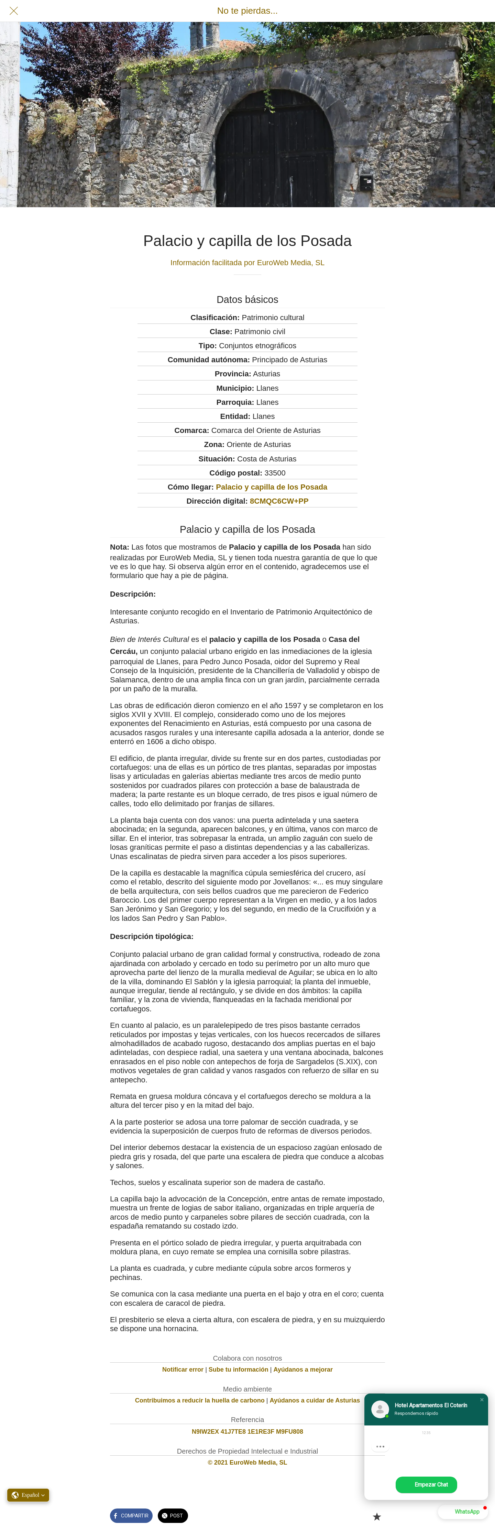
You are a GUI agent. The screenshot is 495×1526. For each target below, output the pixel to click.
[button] (481, 1399)
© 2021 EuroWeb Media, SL (247, 1462)
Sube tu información (238, 1369)
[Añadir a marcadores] (376, 1516)
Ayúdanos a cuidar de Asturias (315, 1400)
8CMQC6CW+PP (279, 501)
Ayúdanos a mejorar (303, 1369)
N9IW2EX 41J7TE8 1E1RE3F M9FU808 (247, 1431)
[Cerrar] (14, 11)
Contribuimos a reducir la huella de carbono (200, 1400)
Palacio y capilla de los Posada (271, 487)
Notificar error (183, 1369)
